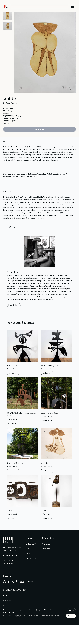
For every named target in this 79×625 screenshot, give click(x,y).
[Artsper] (29, 581)
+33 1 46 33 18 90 (8, 560)
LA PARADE (11, 510)
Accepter (71, 616)
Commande (46, 549)
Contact (28, 553)
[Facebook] (8, 581)
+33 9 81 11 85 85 (8, 563)
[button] (7, 16)
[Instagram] (4, 581)
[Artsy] (22, 581)
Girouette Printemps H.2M (50, 365)
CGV (43, 553)
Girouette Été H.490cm (15, 463)
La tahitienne (45, 463)
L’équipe (28, 549)
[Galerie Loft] (8, 540)
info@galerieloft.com (10, 555)
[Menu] (72, 6)
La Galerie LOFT (31, 544)
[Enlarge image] (45, 52)
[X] (13, 581)
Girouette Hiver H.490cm (49, 413)
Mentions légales (31, 558)
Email (5, 595)
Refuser (71, 610)
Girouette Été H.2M (13, 365)
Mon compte (46, 544)
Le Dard (44, 510)
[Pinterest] (17, 581)
